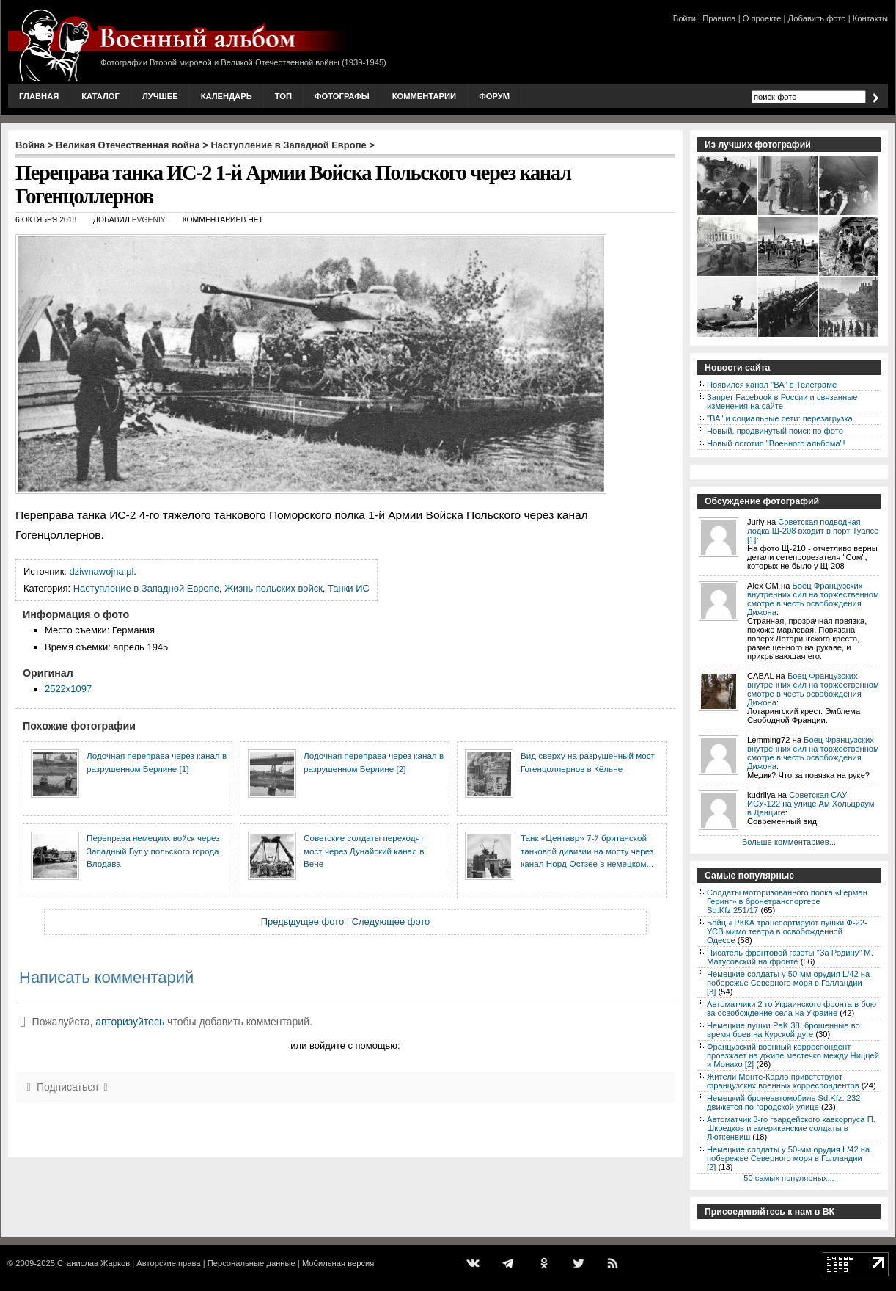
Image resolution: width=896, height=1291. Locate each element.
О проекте (762, 18)
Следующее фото (391, 921)
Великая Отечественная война (128, 144)
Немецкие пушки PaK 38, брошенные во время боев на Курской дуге (783, 1030)
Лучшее (160, 96)
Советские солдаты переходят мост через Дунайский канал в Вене (364, 850)
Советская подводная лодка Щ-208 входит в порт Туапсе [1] (812, 530)
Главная (39, 96)
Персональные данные (251, 1263)
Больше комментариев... (789, 841)
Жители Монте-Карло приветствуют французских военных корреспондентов (783, 1081)
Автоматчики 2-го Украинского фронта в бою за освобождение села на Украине (791, 1008)
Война (30, 144)
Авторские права (168, 1263)
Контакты (870, 18)
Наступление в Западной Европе (289, 144)
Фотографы (342, 96)
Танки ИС (349, 588)
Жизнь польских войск (273, 588)
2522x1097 (68, 688)
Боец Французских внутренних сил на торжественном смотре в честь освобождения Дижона (813, 599)
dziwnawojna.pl (102, 571)
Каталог (100, 96)
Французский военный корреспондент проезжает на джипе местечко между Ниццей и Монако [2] (793, 1055)
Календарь (226, 96)
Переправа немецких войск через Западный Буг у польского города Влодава (153, 850)
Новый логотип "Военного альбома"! (776, 443)
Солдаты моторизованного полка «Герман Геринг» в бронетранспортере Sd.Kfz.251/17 (787, 901)
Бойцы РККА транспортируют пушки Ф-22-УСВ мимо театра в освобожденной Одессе (787, 931)
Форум (494, 96)
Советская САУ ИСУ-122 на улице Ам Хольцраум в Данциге (810, 803)
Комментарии (424, 96)
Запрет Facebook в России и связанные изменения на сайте (782, 401)
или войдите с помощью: (345, 1045)
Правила (718, 18)
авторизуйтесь (129, 1022)
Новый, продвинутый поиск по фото (775, 430)
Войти (684, 18)
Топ (283, 96)
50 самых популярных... (788, 1178)
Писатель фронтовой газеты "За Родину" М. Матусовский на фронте (790, 957)
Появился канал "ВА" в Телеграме (772, 384)
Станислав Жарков (93, 1263)
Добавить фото (817, 18)
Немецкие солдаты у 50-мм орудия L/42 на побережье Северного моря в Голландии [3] (788, 983)
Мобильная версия (338, 1263)
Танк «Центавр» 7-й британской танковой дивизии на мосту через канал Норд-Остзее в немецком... (587, 850)
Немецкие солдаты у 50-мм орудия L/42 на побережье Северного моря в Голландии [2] (788, 1158)
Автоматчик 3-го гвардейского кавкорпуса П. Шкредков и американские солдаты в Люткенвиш (791, 1128)
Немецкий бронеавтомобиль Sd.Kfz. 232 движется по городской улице (783, 1102)
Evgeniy (149, 220)
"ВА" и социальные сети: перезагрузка (780, 418)
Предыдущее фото (302, 921)
